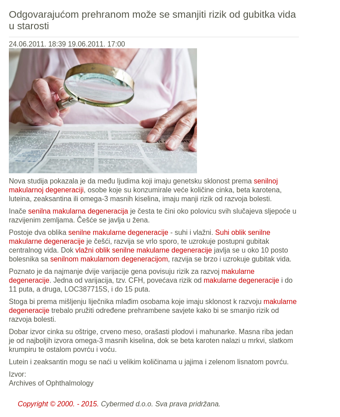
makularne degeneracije (241, 280)
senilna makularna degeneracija (78, 211)
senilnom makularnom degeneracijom (109, 259)
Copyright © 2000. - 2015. (58, 404)
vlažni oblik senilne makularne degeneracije (143, 250)
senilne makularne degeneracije (119, 232)
